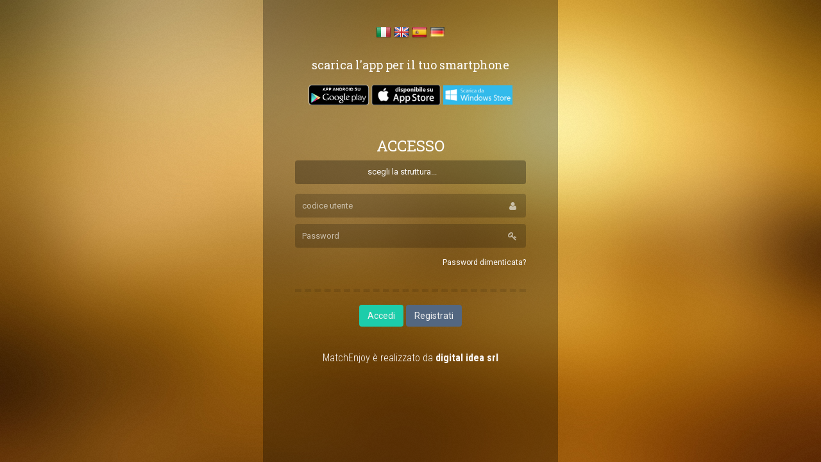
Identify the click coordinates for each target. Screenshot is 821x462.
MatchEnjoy (346, 358)
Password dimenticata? (484, 262)
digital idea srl (467, 358)
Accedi (381, 316)
